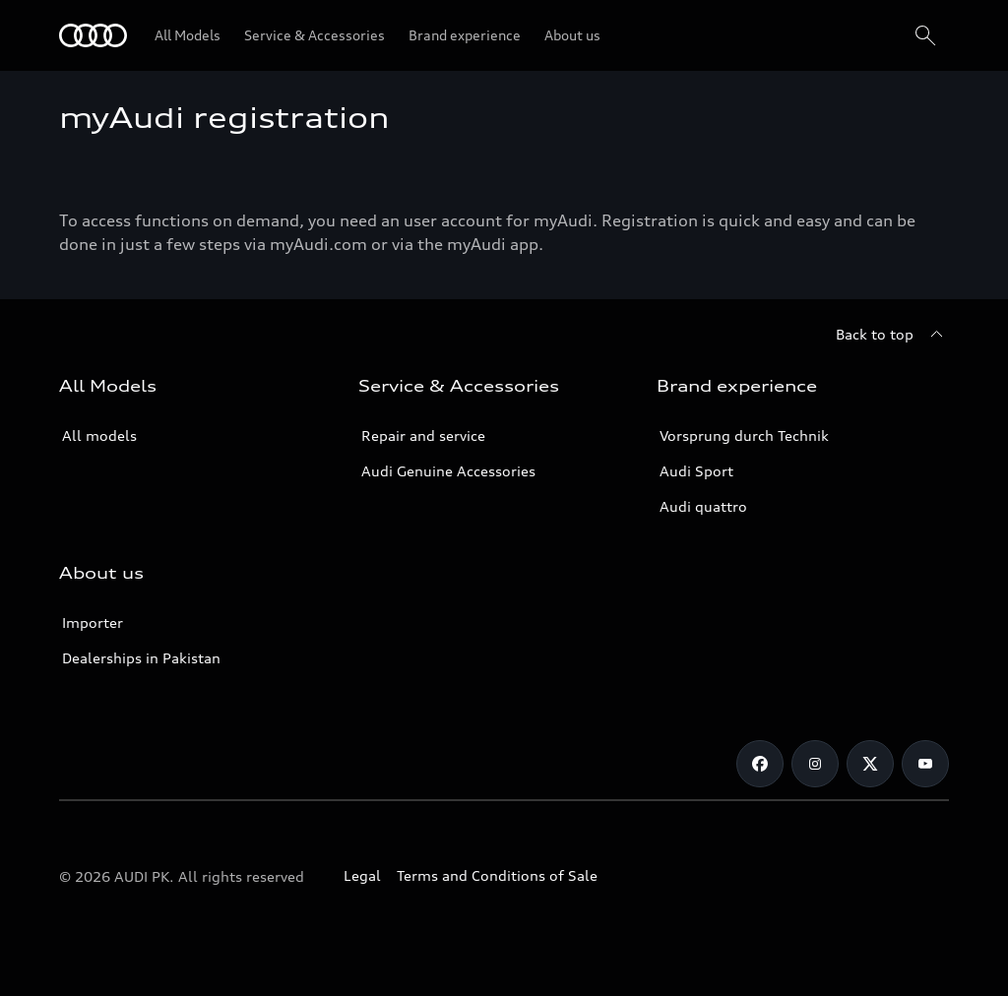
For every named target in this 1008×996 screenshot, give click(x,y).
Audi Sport (696, 471)
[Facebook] (760, 763)
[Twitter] (870, 763)
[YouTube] (925, 763)
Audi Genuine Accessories (448, 471)
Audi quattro (703, 506)
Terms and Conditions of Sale (497, 875)
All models (99, 435)
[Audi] (93, 35)
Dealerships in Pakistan (141, 658)
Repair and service (423, 435)
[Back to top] (892, 334)
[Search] (925, 35)
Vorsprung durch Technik (744, 435)
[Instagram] (815, 763)
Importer (92, 622)
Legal (362, 875)
